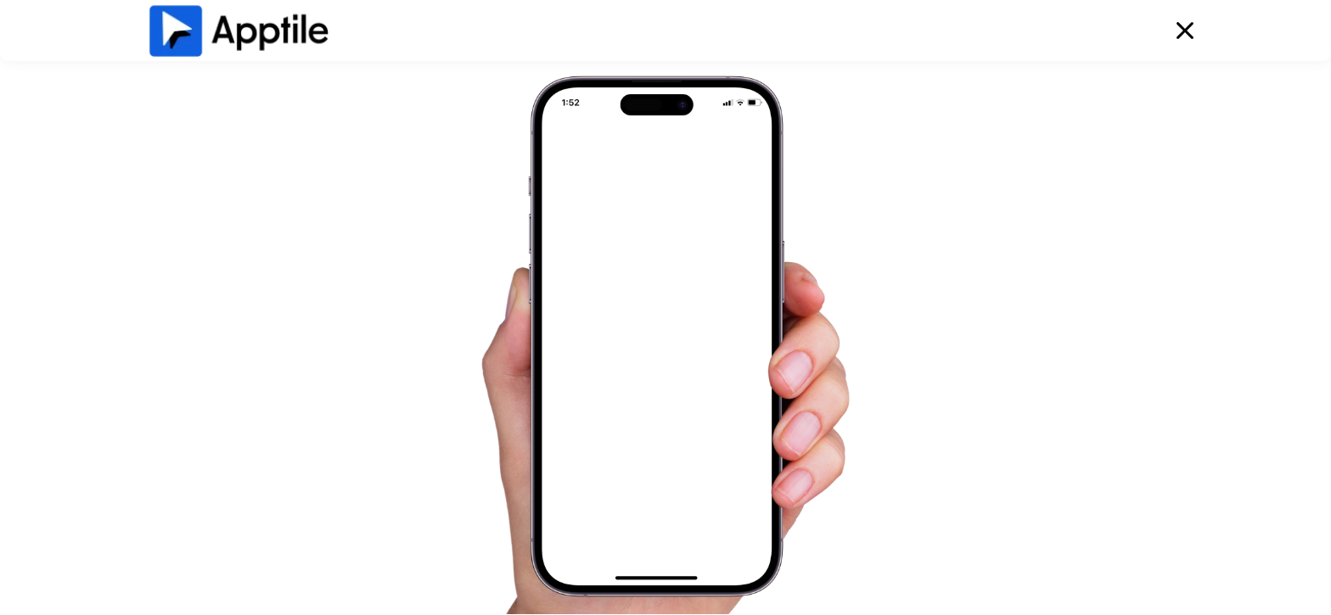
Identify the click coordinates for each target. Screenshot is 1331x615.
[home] (238, 30)
